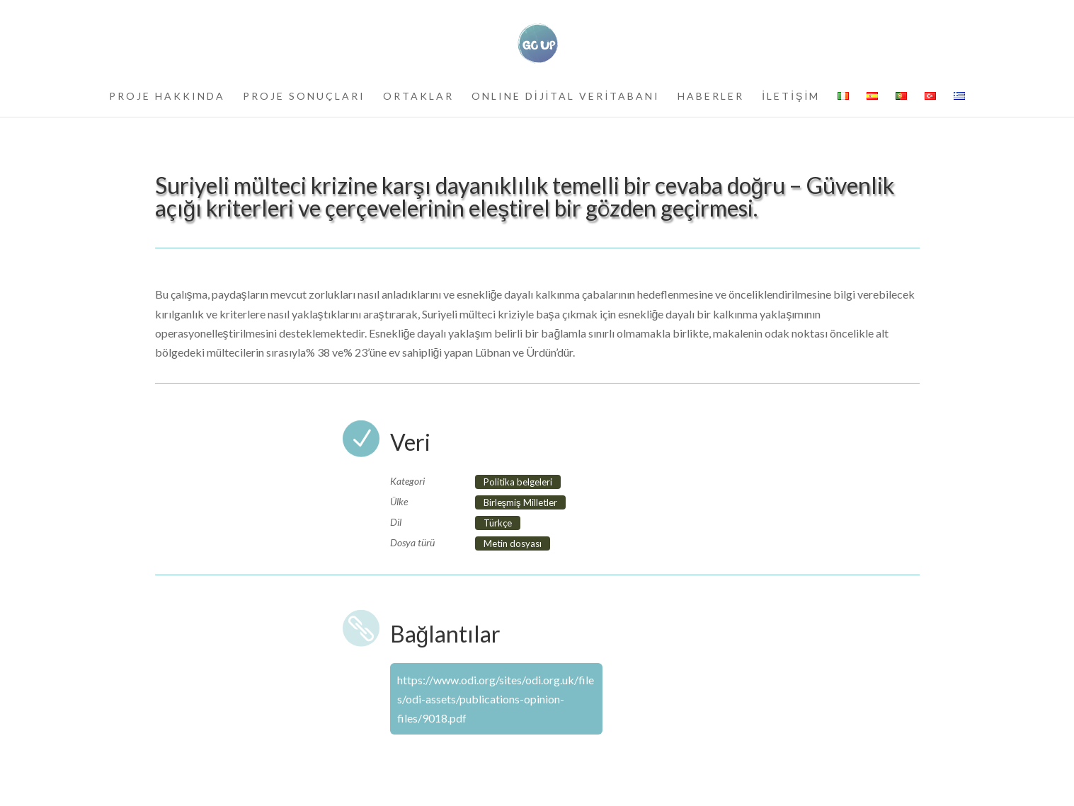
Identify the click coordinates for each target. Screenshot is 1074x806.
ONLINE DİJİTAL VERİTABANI (566, 96)
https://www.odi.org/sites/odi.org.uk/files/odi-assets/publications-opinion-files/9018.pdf (495, 699)
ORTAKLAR (418, 96)
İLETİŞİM (791, 96)
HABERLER (711, 96)
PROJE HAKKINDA (167, 96)
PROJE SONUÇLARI (304, 96)
